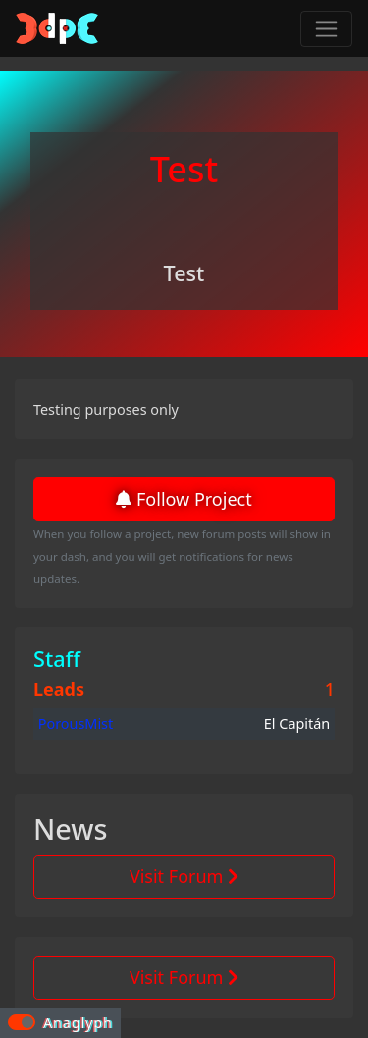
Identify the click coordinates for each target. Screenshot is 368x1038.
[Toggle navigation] (326, 29)
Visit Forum (184, 876)
